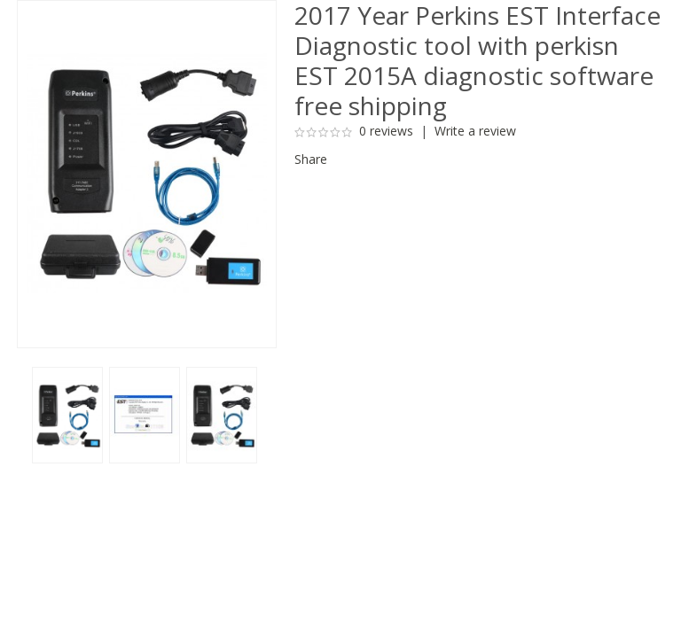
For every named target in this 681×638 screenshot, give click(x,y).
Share (310, 159)
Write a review (475, 130)
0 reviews (386, 130)
